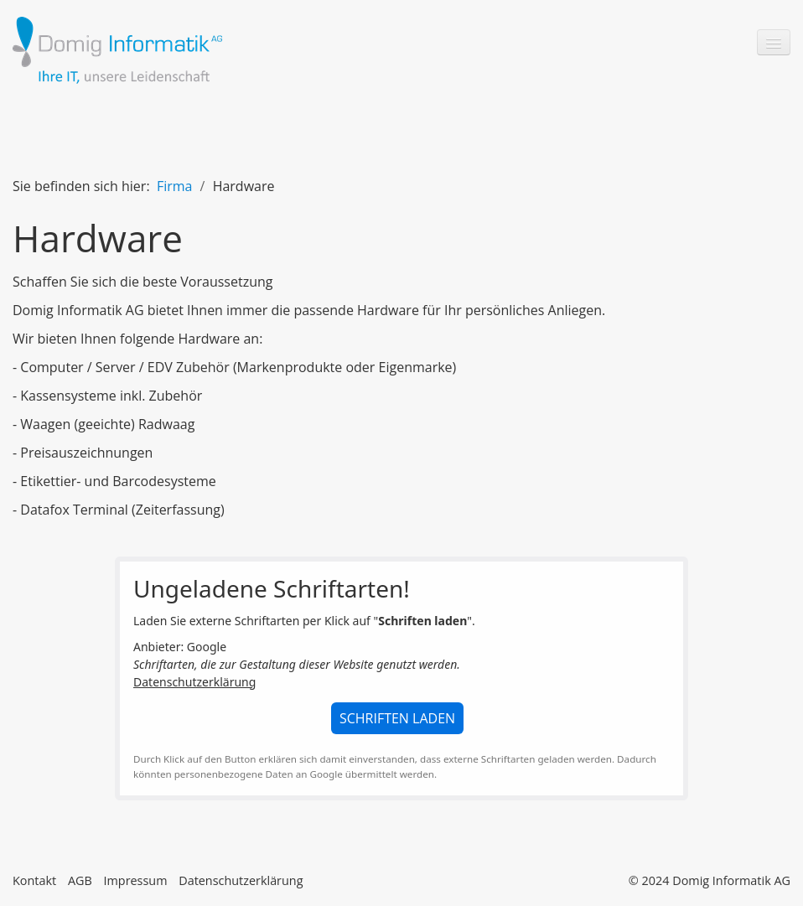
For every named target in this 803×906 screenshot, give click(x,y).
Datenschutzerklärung (194, 682)
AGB (80, 880)
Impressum (135, 880)
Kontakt (34, 880)
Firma (175, 186)
